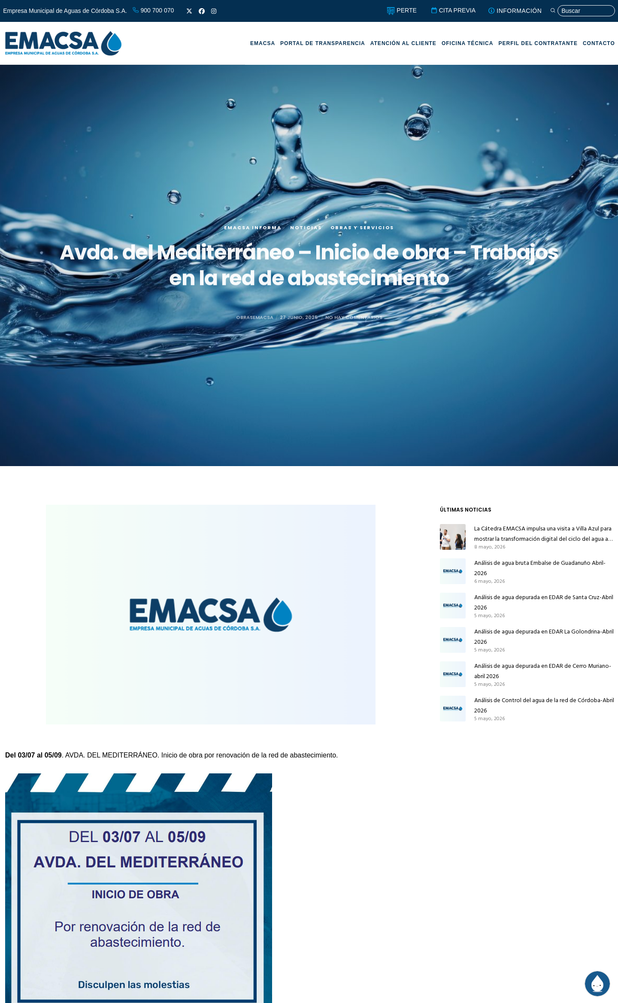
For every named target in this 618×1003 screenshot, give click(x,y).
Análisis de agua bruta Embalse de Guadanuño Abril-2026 (540, 568)
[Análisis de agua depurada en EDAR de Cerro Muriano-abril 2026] (453, 674)
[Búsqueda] (582, 10)
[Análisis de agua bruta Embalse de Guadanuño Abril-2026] (453, 571)
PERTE (401, 10)
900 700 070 (153, 10)
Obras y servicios (362, 230)
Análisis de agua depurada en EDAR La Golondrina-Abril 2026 (544, 637)
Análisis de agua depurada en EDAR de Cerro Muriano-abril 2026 (542, 671)
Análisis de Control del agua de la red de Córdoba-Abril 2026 (544, 705)
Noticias (306, 230)
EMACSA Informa (253, 230)
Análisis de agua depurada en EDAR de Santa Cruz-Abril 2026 (543, 602)
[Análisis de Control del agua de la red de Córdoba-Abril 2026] (453, 708)
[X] (189, 11)
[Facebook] (202, 11)
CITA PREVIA (453, 10)
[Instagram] (213, 11)
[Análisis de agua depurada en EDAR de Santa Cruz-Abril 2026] (453, 605)
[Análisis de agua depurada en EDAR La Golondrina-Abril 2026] (453, 640)
